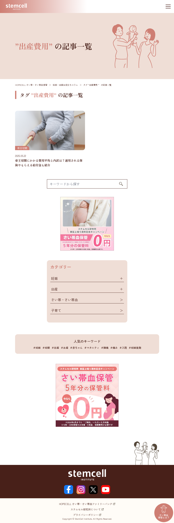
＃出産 (55, 347)
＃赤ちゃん (76, 347)
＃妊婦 (46, 347)
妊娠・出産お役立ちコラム (65, 84)
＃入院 (123, 347)
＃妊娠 (37, 347)
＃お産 (64, 347)
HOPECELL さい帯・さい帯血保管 (31, 84)
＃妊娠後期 (135, 347)
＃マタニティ (91, 347)
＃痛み (114, 347)
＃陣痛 (104, 347)
